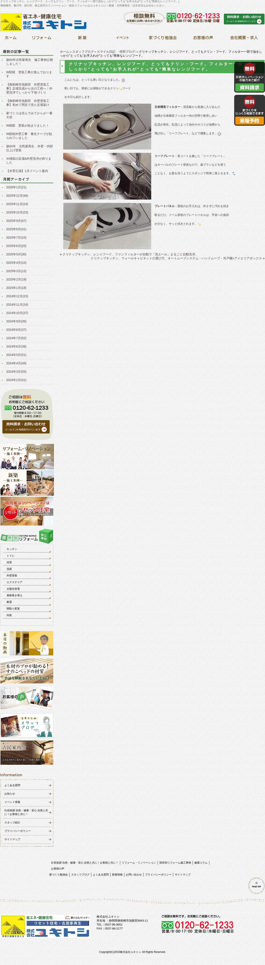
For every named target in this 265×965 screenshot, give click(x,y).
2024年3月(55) (16, 371)
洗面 (9, 568)
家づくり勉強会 (58, 874)
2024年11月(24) (17, 304)
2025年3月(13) (16, 271)
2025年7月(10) (16, 237)
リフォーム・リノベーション (139, 862)
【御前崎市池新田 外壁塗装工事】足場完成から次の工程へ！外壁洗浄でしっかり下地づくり (29, 88)
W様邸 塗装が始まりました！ (27, 125)
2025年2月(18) (16, 279)
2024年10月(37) (17, 313)
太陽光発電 (13, 588)
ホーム (64, 51)
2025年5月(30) (16, 254)
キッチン (12, 549)
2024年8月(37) (16, 329)
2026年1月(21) (16, 187)
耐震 (9, 602)
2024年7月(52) (16, 338)
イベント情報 (12, 802)
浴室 (9, 562)
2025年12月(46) (17, 195)
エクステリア (14, 582)
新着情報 (117, 874)
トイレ (11, 555)
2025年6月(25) (16, 246)
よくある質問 (12, 785)
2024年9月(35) (16, 321)
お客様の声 (57, 868)
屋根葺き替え (14, 595)
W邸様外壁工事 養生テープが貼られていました (29, 136)
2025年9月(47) (16, 221)
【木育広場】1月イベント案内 (27, 171)
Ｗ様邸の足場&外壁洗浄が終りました (28, 160)
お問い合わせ (134, 874)
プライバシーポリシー (17, 830)
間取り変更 (13, 608)
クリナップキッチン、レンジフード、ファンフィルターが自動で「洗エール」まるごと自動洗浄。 (130, 254)
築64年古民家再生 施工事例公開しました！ (29, 61)
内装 (9, 615)
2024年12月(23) (17, 296)
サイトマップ (12, 839)
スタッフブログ (83, 51)
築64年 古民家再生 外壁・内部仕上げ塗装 (29, 148)
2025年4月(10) (16, 262)
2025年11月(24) (17, 204)
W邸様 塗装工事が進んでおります (29, 74)
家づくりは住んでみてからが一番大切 (29, 115)
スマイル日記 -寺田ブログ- (116, 51)
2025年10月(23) (17, 212)
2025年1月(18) (16, 288)
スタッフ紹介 (12, 822)
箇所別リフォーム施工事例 (175, 862)
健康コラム (201, 862)
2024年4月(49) (16, 363)
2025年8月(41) (16, 229)
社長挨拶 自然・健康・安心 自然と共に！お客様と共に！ (85, 862)
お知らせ (9, 793)
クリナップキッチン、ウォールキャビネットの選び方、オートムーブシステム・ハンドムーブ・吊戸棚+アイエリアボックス (176, 258)
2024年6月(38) (16, 346)
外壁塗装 (12, 575)
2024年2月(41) (16, 380)
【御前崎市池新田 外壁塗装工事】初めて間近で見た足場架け (27, 103)
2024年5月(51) (16, 355)
